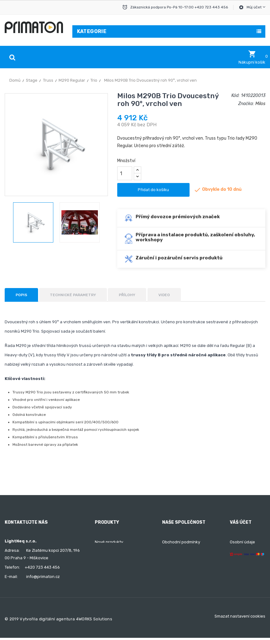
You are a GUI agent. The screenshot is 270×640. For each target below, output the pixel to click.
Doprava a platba (178, 553)
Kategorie (92, 31)
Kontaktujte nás (177, 575)
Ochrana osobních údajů (185, 564)
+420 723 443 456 (42, 567)
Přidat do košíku (153, 189)
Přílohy (127, 295)
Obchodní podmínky (181, 542)
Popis (21, 295)
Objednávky (241, 553)
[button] (252, 57)
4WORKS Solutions (94, 621)
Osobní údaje (242, 542)
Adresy (236, 575)
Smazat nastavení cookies (240, 618)
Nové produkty (109, 542)
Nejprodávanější (110, 553)
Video (164, 295)
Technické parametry (73, 295)
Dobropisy (239, 564)
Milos (260, 103)
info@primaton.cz (43, 576)
